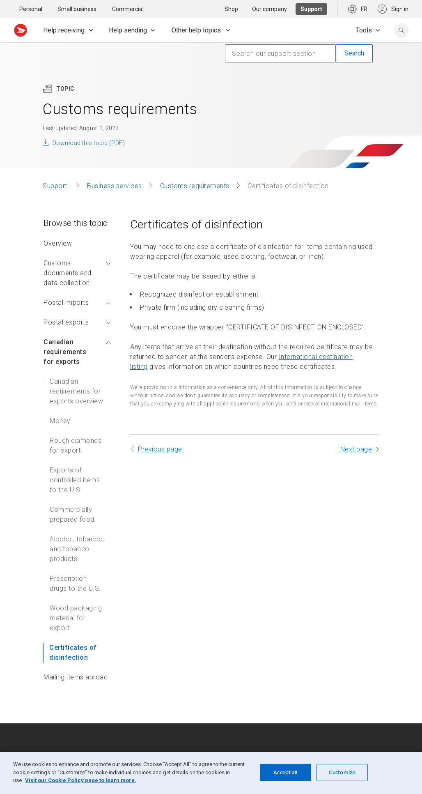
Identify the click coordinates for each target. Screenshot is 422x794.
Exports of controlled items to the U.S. (75, 480)
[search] (401, 30)
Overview (58, 243)
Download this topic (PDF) (89, 143)
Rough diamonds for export (75, 445)
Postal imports (77, 302)
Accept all (285, 772)
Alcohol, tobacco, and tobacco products (77, 549)
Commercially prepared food (72, 514)
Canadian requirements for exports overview (76, 391)
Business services (114, 186)
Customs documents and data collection (77, 273)
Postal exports (77, 322)
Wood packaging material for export (76, 618)
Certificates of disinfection (73, 652)
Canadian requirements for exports (77, 352)
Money (60, 421)
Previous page (160, 449)
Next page (356, 449)
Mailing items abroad (76, 677)
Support (56, 186)
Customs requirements (194, 186)
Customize (342, 772)
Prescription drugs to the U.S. (75, 583)
